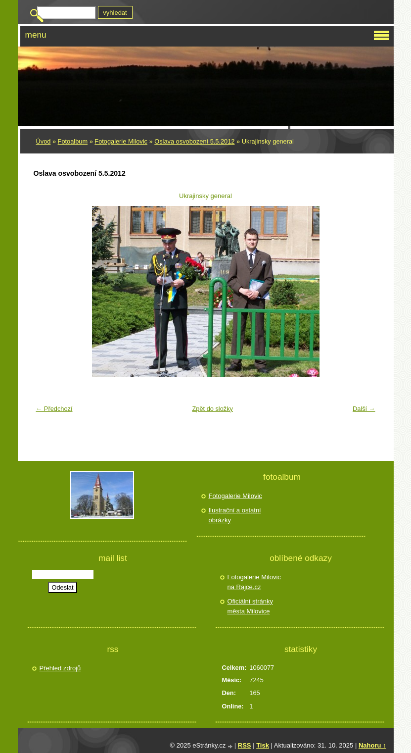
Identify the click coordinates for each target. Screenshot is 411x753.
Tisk (262, 745)
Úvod (43, 141)
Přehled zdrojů (60, 668)
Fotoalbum (73, 141)
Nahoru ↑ (372, 745)
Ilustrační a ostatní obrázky (235, 515)
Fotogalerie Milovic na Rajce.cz (254, 582)
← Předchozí (54, 408)
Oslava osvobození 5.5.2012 (194, 141)
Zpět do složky (212, 408)
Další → (364, 408)
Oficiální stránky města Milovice (250, 606)
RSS (244, 745)
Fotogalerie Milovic (120, 141)
